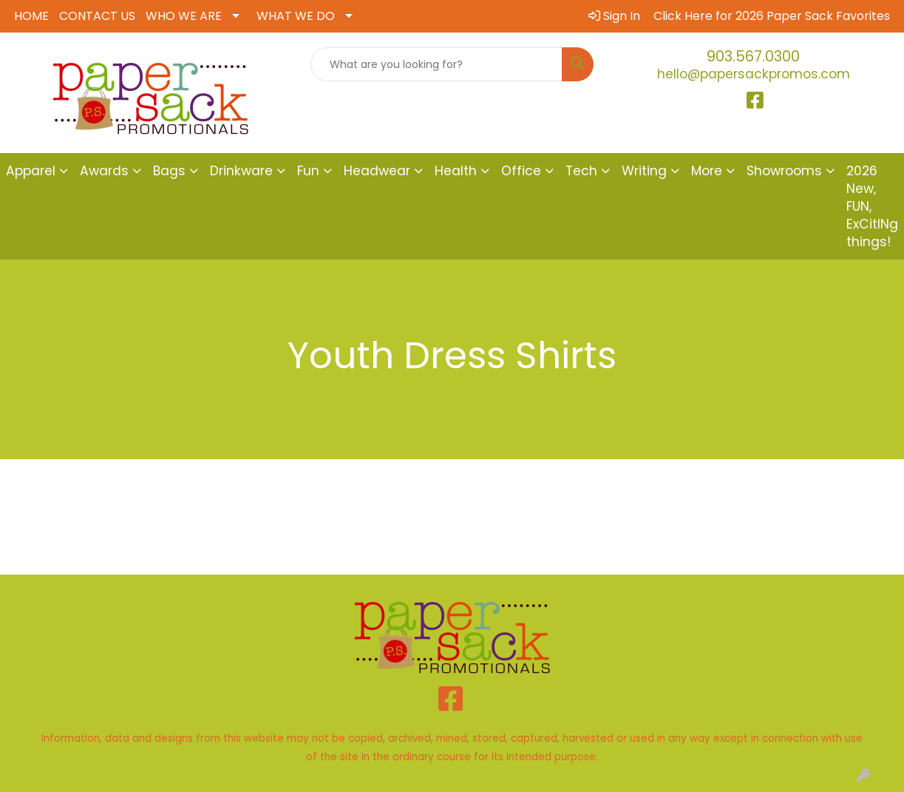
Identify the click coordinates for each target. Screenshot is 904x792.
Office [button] (521, 171)
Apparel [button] (30, 171)
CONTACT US (97, 15)
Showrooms (784, 171)
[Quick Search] (436, 64)
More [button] (706, 171)
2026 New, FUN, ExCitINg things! (872, 206)
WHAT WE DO (295, 15)
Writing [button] (644, 171)
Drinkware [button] (241, 171)
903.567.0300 (753, 56)
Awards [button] (104, 171)
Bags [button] (169, 171)
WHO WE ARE (184, 15)
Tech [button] (581, 171)
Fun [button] (308, 171)
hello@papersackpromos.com (753, 74)
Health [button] (456, 171)
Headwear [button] (377, 171)
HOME (31, 15)
